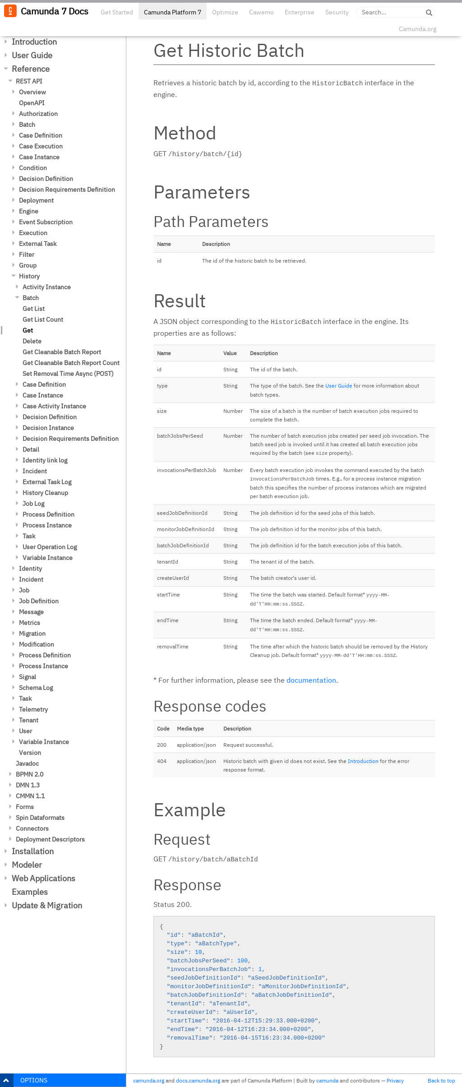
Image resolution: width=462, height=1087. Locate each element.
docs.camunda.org (198, 1080)
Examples (30, 892)
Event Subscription (46, 222)
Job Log (33, 504)
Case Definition (40, 135)
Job (24, 590)
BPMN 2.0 (29, 774)
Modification (36, 644)
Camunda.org (417, 29)
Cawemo (261, 12)
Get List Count (43, 319)
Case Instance (39, 157)
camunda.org (148, 1080)
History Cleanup (45, 493)
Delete (32, 341)
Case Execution (41, 146)
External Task (37, 244)
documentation (311, 680)
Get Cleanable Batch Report (62, 352)
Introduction (34, 42)
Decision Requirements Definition (67, 189)
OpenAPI (32, 103)
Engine (28, 211)
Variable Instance (48, 558)
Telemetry (33, 709)
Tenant (28, 720)
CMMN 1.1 (30, 796)
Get (28, 330)
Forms (25, 807)
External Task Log (47, 482)
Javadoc (27, 763)
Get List (34, 309)
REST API (29, 81)
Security (337, 12)
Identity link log (45, 460)
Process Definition (48, 514)
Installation (33, 851)
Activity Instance (47, 287)
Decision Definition (46, 179)
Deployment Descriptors (50, 839)
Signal (27, 677)
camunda (327, 1080)
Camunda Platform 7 (172, 12)
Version (30, 753)
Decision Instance (48, 428)
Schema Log (36, 688)
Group (28, 265)
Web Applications (43, 878)
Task (29, 536)
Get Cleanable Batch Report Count (71, 363)
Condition (33, 168)
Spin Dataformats (40, 818)
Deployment (36, 200)
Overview (32, 92)
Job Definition (39, 601)
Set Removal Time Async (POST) (68, 374)
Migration (32, 633)
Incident (35, 471)
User (25, 731)
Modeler (27, 865)
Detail (31, 449)
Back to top (441, 1080)
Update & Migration (47, 905)
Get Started (117, 12)
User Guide (32, 55)
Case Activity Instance (54, 406)
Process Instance (47, 525)
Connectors (32, 828)
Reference (31, 69)
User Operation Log (50, 547)
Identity (30, 568)
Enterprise (299, 12)
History (29, 276)
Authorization (38, 114)
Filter (26, 254)
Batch (27, 124)
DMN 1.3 (28, 785)
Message (31, 612)
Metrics (29, 623)
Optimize (225, 12)
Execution (33, 233)
